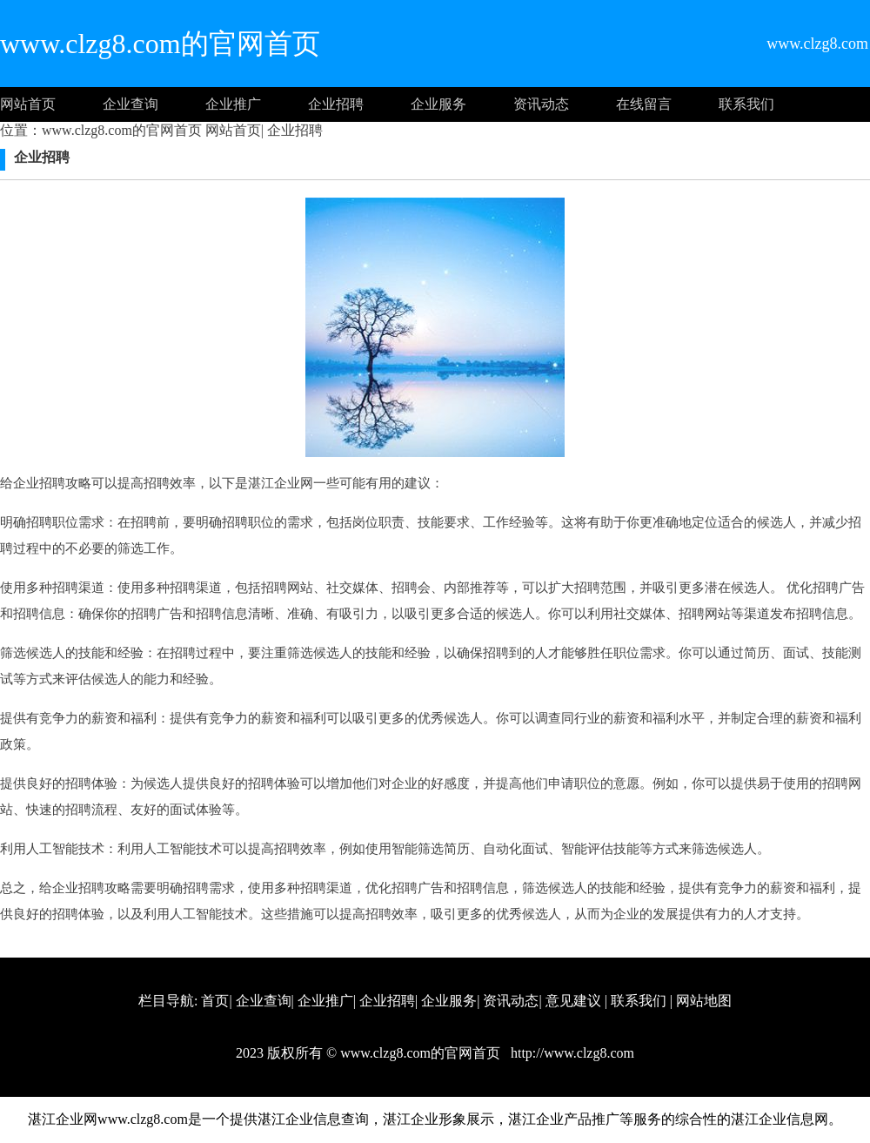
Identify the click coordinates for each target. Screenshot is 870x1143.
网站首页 (28, 104)
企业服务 (438, 104)
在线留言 (644, 104)
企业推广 (233, 104)
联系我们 (746, 104)
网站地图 (704, 1000)
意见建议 (573, 1000)
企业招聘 (336, 104)
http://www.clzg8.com (570, 1053)
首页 (215, 1000)
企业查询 (130, 104)
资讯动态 (541, 104)
